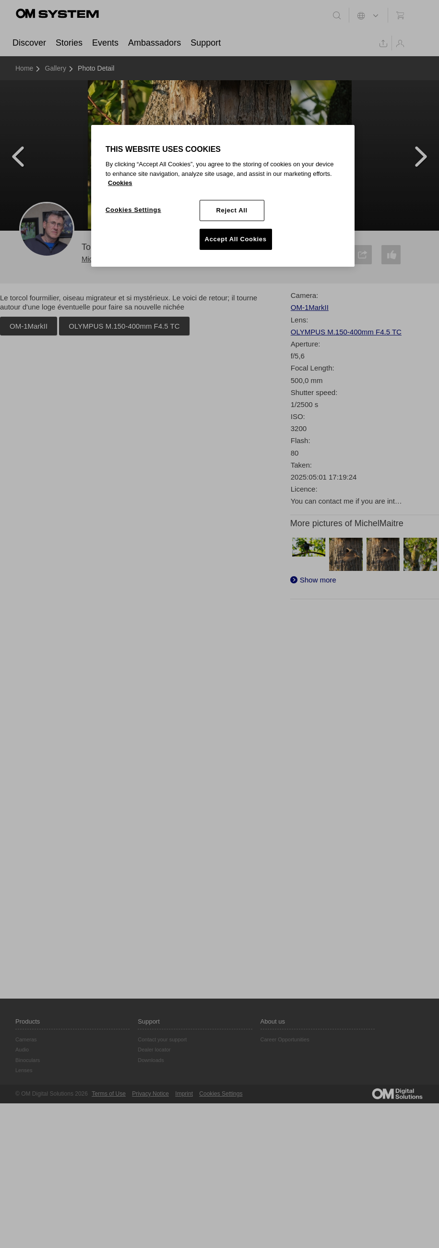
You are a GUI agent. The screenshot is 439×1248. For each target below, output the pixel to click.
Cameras (26, 1039)
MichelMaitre (102, 259)
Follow (172, 252)
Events (105, 43)
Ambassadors (154, 43)
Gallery (55, 68)
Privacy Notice (150, 1093)
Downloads (151, 1060)
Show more (318, 580)
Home (24, 68)
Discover (29, 43)
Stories (69, 43)
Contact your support (162, 1039)
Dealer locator (154, 1049)
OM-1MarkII (28, 326)
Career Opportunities (285, 1039)
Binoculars (27, 1060)
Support (205, 43)
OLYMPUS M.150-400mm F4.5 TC (124, 326)
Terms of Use (109, 1093)
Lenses (23, 1070)
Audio (22, 1049)
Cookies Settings (220, 1093)
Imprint (184, 1093)
